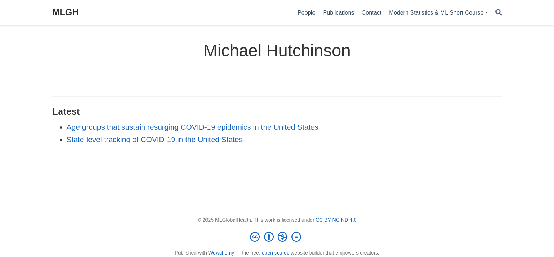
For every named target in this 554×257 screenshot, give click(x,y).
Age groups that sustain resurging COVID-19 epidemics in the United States (193, 127)
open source (275, 253)
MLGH (65, 12)
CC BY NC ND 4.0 (336, 220)
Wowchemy (221, 253)
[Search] (498, 13)
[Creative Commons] (277, 236)
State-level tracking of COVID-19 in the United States (155, 139)
